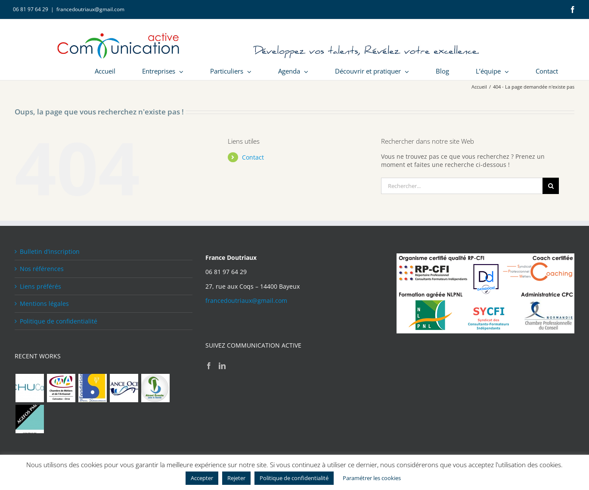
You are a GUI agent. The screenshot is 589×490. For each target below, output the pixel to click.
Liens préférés (40, 286)
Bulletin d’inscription (50, 251)
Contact (253, 157)
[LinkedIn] (222, 365)
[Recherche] (550, 186)
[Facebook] (208, 365)
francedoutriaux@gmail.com (90, 9)
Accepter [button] (202, 478)
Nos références (42, 269)
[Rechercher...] (461, 186)
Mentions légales (44, 303)
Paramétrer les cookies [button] (372, 478)
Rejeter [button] (236, 478)
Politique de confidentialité (58, 321)
